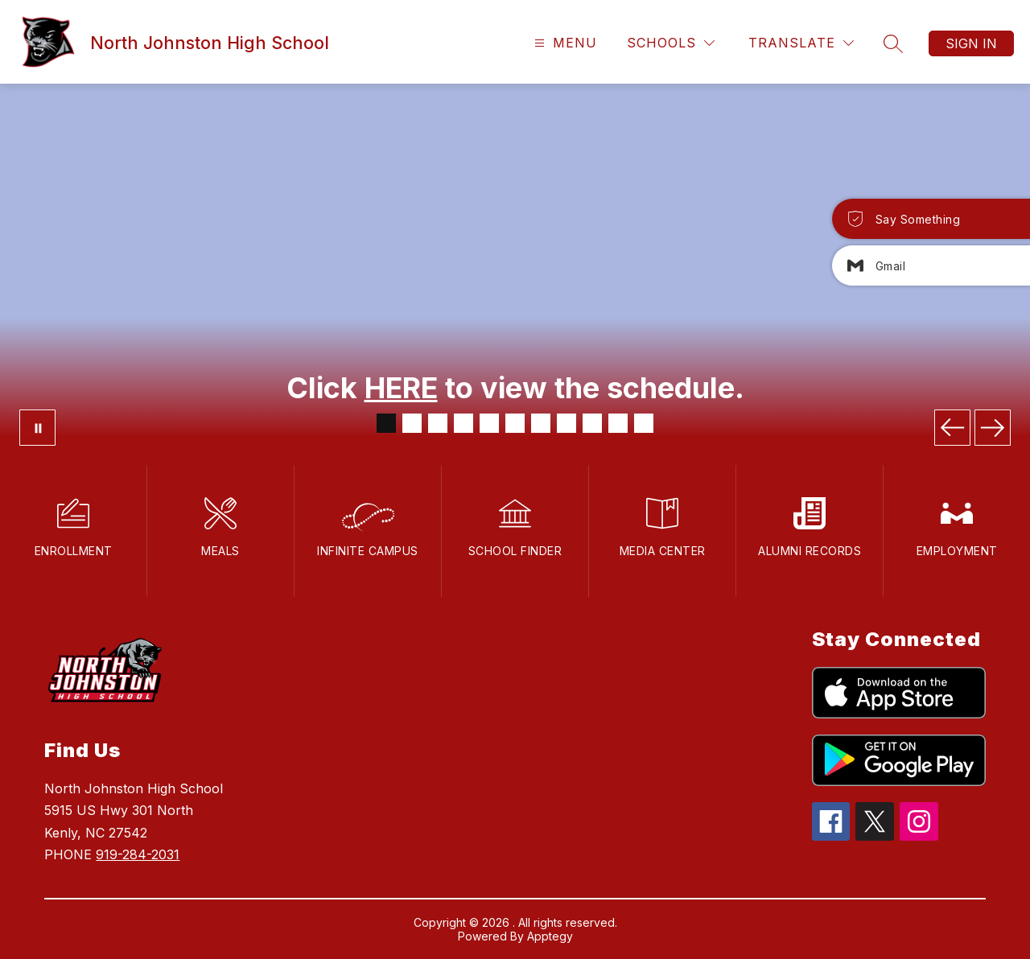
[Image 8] (566, 423)
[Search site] (893, 43)
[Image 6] (515, 423)
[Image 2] (412, 423)
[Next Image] (992, 428)
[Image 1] (386, 423)
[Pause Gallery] (37, 428)
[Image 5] (489, 423)
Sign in (971, 43)
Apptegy (550, 936)
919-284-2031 (137, 854)
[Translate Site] (801, 43)
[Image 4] (463, 423)
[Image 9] (592, 423)
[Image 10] (618, 423)
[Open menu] (563, 43)
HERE (401, 387)
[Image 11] (643, 423)
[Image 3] (437, 423)
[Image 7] (540, 423)
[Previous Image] (952, 428)
